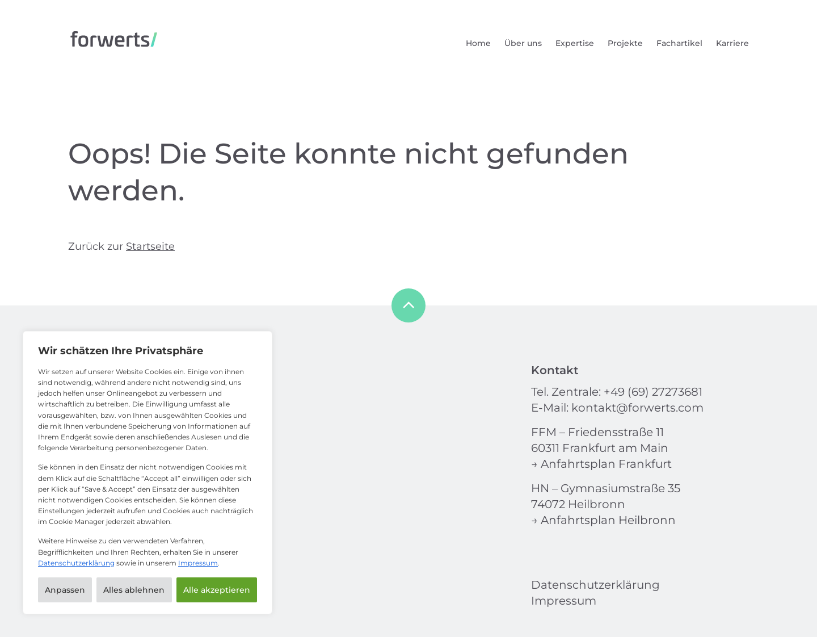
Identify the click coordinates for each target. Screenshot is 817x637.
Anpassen (65, 590)
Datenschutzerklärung (76, 563)
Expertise (574, 43)
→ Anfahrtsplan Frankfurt (601, 464)
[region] (147, 472)
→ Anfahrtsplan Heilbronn (603, 520)
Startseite (150, 246)
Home (478, 43)
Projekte (625, 43)
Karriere (732, 43)
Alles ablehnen (134, 590)
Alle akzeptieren (216, 590)
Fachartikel (679, 43)
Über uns (523, 43)
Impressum (198, 563)
